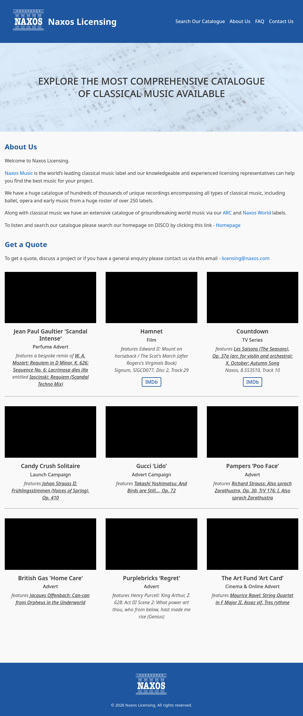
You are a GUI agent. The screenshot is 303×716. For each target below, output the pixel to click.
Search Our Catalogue (200, 21)
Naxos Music (19, 173)
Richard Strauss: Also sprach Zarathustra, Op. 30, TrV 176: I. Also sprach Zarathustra (253, 490)
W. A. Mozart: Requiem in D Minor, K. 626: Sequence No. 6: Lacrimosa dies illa (50, 362)
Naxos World (257, 212)
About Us (240, 21)
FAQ (259, 21)
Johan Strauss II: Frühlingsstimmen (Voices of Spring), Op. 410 (51, 490)
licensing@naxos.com (246, 258)
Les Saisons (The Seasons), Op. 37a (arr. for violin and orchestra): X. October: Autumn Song (252, 356)
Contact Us (281, 21)
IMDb (151, 382)
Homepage (228, 225)
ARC (227, 212)
